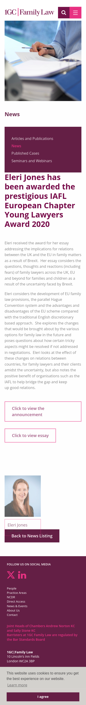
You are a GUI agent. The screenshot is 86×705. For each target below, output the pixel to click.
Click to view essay (30, 435)
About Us (13, 610)
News (16, 147)
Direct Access (16, 601)
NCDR (11, 597)
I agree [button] (43, 696)
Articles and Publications (32, 139)
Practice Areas (17, 593)
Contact (12, 615)
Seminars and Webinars (31, 162)
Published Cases (25, 154)
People (11, 588)
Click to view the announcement (28, 411)
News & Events (17, 606)
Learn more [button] (17, 685)
